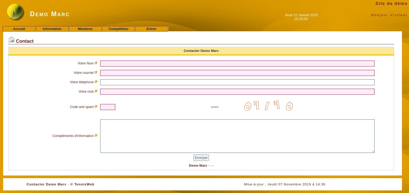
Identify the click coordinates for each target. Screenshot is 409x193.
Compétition (118, 29)
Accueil (19, 29)
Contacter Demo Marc (47, 184)
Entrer (152, 29)
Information (52, 29)
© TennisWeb (82, 184)
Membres (85, 29)
